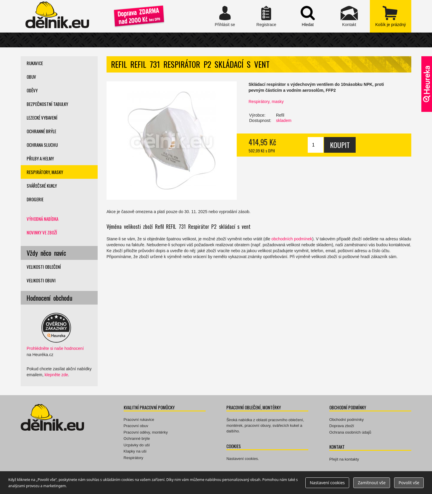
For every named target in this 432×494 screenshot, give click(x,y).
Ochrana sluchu (42, 144)
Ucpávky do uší (137, 445)
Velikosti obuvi (41, 280)
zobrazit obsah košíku (390, 16)
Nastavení (327, 482)
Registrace (266, 16)
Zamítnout (372, 482)
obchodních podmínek (291, 238)
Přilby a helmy (40, 158)
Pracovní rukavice (139, 419)
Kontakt (349, 16)
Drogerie (35, 199)
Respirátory (133, 458)
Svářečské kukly (42, 185)
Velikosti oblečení (44, 266)
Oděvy (32, 90)
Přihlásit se (225, 16)
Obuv (31, 76)
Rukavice (35, 63)
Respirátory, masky (266, 101)
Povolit (409, 482)
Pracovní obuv (136, 426)
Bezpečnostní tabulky (47, 104)
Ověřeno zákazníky (426, 84)
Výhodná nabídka (42, 218)
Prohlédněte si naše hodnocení (55, 348)
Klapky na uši (135, 451)
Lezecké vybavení (42, 117)
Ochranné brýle (41, 131)
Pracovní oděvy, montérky (146, 432)
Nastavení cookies (242, 458)
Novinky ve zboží (42, 232)
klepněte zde (56, 374)
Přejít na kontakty (344, 459)
